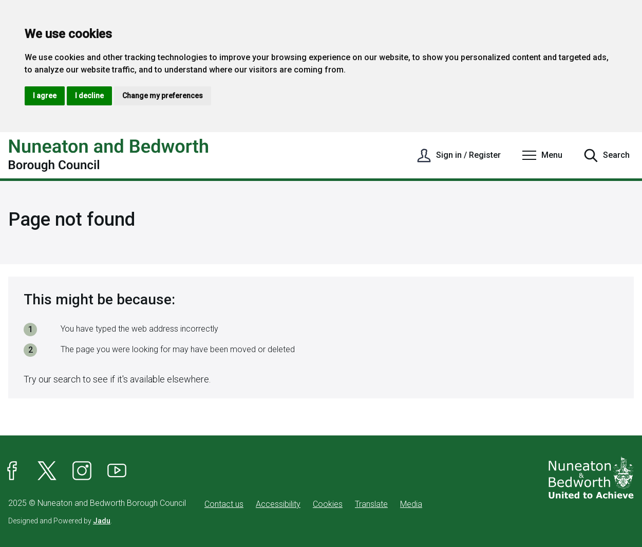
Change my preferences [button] (162, 96)
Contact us (223, 504)
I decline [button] (89, 96)
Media (411, 504)
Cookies (328, 504)
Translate (371, 504)
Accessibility (278, 504)
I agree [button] (44, 96)
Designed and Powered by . (60, 521)
